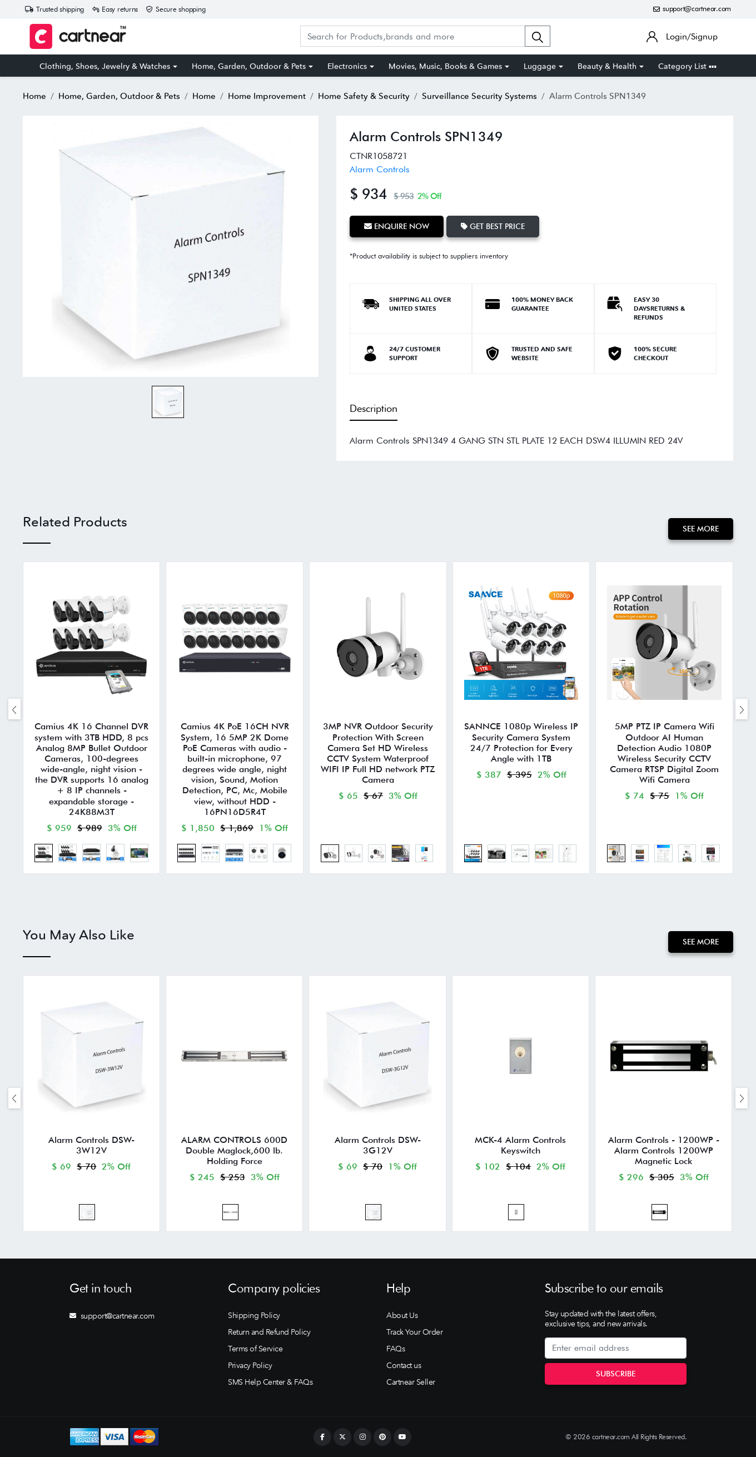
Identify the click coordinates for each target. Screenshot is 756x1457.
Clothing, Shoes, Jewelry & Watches (104, 66)
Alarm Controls (380, 169)
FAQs (395, 1349)
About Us (401, 1315)
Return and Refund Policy (269, 1332)
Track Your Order (414, 1332)
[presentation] (14, 709)
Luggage (540, 66)
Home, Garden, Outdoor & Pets (249, 66)
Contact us (403, 1365)
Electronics (347, 66)
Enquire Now (396, 226)
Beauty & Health (607, 66)
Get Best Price (493, 226)
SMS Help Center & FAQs (270, 1382)
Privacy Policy (250, 1365)
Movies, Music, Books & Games (445, 66)
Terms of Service (255, 1349)
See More (701, 528)
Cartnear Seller (410, 1382)
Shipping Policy (254, 1315)
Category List (687, 66)
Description (373, 408)
